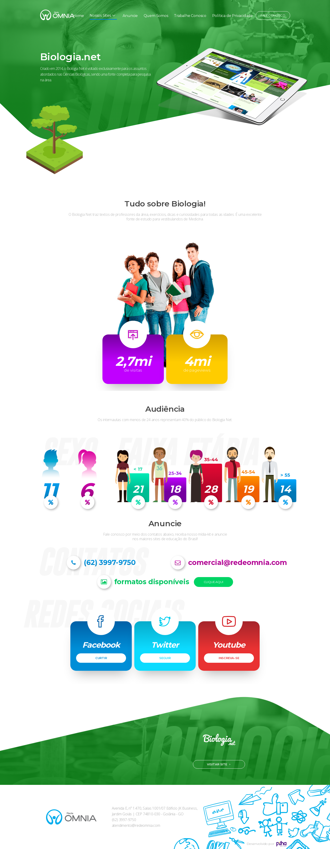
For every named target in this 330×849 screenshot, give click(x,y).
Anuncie (130, 16)
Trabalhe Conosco (190, 16)
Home (78, 16)
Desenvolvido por (267, 844)
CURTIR (101, 658)
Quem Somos (156, 16)
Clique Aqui (213, 582)
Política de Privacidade (232, 16)
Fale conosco (273, 15)
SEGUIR (165, 658)
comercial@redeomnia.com (237, 562)
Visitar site (217, 764)
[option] (165, 93)
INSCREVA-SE (229, 658)
